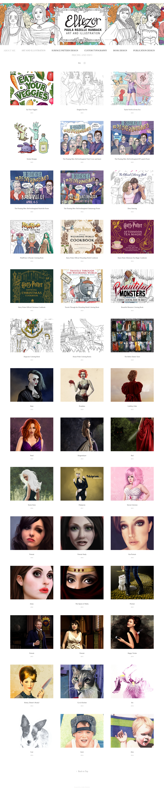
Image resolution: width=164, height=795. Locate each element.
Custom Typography (95, 50)
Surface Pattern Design (65, 50)
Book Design (120, 50)
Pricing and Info (82, 55)
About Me (9, 50)
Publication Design (144, 50)
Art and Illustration (33, 50)
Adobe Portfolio (85, 787)
